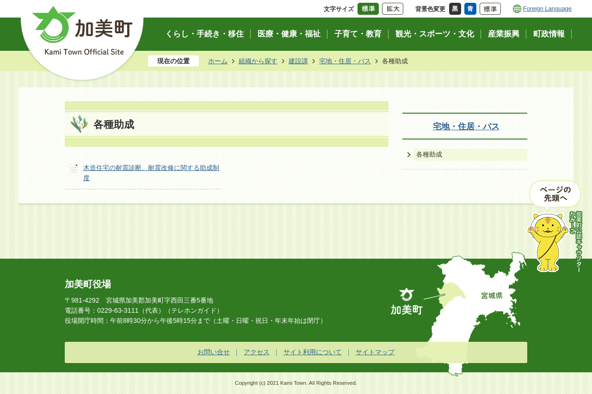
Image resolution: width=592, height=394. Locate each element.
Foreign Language (547, 8)
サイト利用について (313, 352)
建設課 (298, 61)
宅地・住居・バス (345, 61)
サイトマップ (375, 352)
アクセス (257, 352)
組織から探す (258, 61)
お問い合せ (213, 352)
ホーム (218, 61)
